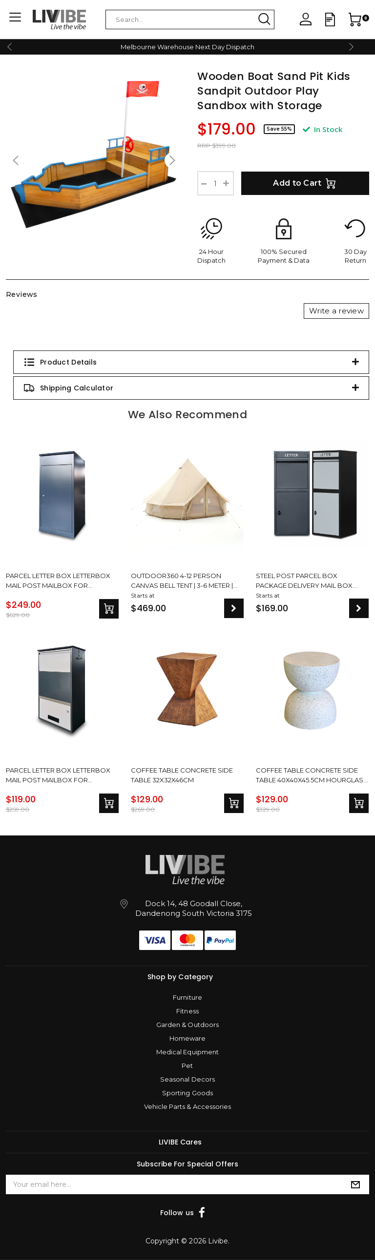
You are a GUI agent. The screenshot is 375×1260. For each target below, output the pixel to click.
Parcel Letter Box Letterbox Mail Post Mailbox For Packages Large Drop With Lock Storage (58, 580)
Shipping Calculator (68, 388)
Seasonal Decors (187, 1079)
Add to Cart (305, 183)
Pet (187, 1065)
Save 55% (279, 129)
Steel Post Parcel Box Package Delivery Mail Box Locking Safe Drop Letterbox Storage (310, 580)
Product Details (60, 362)
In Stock (322, 129)
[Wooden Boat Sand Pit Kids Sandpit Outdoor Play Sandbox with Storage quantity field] (215, 183)
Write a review (336, 310)
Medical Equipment (187, 1052)
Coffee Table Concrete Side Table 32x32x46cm (182, 775)
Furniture (187, 997)
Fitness (187, 1011)
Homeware (187, 1038)
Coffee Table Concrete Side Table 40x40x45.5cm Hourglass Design (312, 775)
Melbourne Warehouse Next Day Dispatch (187, 47)
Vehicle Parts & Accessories (187, 1106)
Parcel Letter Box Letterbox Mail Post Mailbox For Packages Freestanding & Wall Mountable (62, 775)
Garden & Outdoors (187, 1024)
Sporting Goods (187, 1093)
